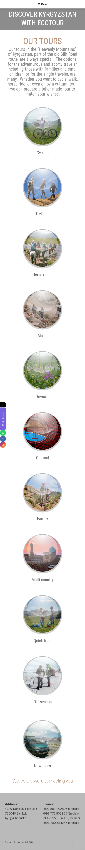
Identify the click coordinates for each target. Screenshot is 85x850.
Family (42, 518)
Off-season (42, 701)
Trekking (42, 213)
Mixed (43, 335)
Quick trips (42, 640)
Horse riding (42, 274)
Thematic (42, 396)
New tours (42, 765)
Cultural (42, 457)
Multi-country (43, 579)
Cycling (43, 152)
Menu (42, 4)
